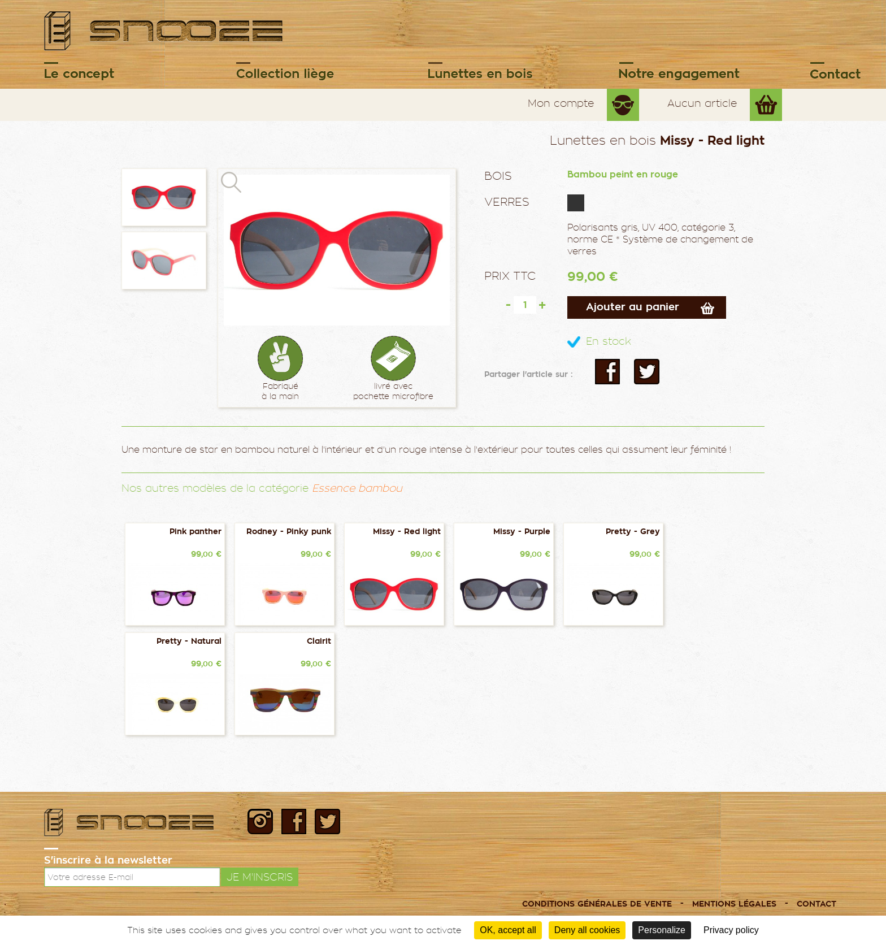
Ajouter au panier (632, 307)
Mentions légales (734, 904)
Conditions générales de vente (597, 904)
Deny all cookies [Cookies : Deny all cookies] (587, 930)
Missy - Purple (521, 531)
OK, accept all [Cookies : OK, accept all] (508, 930)
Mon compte (561, 103)
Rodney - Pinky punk (288, 531)
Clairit (319, 641)
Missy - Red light (407, 531)
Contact (816, 904)
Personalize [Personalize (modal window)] (661, 930)
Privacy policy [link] (731, 930)
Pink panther (196, 531)
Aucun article (702, 103)
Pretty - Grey (633, 531)
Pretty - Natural (189, 641)
